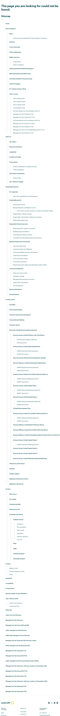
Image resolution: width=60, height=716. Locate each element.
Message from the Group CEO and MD (17, 621)
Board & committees (15, 143)
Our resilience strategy (16, 178)
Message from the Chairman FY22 (23, 110)
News (11, 30)
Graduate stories (18, 515)
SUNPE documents (22, 378)
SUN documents (22, 339)
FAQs (14, 539)
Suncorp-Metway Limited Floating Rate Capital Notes (29, 359)
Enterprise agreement (19, 242)
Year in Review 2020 (19, 97)
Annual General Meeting (16, 316)
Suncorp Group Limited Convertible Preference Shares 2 (30, 409)
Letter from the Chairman (13, 611)
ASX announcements (15, 306)
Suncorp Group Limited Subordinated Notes (26, 342)
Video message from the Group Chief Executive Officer (22, 657)
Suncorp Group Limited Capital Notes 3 (25, 436)
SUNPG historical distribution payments (28, 397)
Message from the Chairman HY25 (16, 687)
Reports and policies (15, 285)
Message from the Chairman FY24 (23, 123)
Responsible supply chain (20, 216)
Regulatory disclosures (16, 480)
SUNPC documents (22, 417)
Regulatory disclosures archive (18, 475)
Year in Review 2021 (19, 94)
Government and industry (20, 278)
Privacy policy (10, 584)
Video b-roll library (18, 61)
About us (8, 133)
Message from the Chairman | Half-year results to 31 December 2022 (26, 677)
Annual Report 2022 (19, 104)
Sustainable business (12, 183)
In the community (14, 43)
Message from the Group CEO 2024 (24, 119)
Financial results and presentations (20, 311)
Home (7, 19)
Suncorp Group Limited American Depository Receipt (29, 354)
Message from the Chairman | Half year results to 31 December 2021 (26, 662)
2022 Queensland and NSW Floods (20, 70)
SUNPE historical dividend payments (28, 375)
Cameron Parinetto (22, 532)
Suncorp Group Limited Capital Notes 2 (25, 393)
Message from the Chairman (14, 616)
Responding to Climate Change (22, 210)
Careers (8, 485)
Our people (12, 495)
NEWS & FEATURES (4, 705)
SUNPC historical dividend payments (28, 414)
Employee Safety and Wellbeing (22, 245)
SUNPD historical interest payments (27, 347)
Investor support (14, 470)
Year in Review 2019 (12, 595)
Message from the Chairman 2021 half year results (21, 636)
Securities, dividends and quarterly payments (23, 326)
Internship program (19, 555)
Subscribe (9, 606)
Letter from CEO (14, 602)
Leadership (12, 148)
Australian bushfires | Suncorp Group (20, 75)
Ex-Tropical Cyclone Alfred (17, 85)
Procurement (13, 158)
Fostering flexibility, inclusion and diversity (25, 248)
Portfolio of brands (15, 153)
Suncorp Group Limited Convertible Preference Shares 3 (30, 370)
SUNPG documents (23, 400)
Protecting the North (19, 200)
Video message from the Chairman (16, 626)
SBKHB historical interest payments (27, 363)
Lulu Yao (19, 536)
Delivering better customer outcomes (24, 224)
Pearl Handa (20, 526)
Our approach (13, 188)
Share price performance (17, 459)
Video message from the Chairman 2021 (18, 641)
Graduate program (18, 549)
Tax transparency (18, 281)
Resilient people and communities (19, 237)
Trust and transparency (16, 264)
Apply (15, 544)
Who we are (13, 490)
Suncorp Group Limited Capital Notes (24, 382)
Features (12, 38)
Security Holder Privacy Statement (16, 589)
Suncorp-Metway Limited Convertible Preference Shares (30, 426)
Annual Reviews (14, 290)
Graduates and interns (16, 510)
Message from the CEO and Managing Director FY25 (28, 126)
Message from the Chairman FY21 (16, 647)
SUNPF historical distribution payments (28, 386)
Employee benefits (15, 500)
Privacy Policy (17, 174)
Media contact (13, 564)
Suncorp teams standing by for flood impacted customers (30, 34)
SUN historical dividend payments (27, 336)
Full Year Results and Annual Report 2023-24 (26, 116)
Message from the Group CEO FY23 (23, 113)
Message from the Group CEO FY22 (16, 667)
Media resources (14, 53)
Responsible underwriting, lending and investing (27, 213)
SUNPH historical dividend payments (28, 440)
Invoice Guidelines (18, 166)
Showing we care (14, 505)
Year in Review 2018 (19, 101)
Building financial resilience (21, 227)
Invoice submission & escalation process (25, 162)
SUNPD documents (22, 350)
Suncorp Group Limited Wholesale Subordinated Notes (30, 454)
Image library (17, 58)
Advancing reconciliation (20, 251)
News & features (11, 25)
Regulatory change (18, 272)
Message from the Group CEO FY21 (16, 652)
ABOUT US (23, 704)
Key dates (12, 301)
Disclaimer (9, 574)
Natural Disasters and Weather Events (24, 204)
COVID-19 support (14, 80)
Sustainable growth (15, 196)
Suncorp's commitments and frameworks (25, 192)
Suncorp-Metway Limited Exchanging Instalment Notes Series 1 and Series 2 (36, 431)
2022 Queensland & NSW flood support (21, 64)
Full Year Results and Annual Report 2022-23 (26, 107)
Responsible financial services (18, 220)
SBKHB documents (23, 366)
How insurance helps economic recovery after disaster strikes (35, 207)
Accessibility (9, 579)
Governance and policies (16, 169)
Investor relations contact (16, 567)
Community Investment (20, 258)
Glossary (12, 465)
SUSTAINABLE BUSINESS (44, 705)
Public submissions (15, 48)
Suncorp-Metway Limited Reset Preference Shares (28, 421)
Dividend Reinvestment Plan (21, 404)
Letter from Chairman (15, 599)
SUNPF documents (22, 389)
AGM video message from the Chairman (18, 631)
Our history (12, 138)
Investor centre (10, 295)
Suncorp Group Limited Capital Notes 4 (25, 444)
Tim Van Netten (21, 523)
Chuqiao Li (20, 520)
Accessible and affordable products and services (27, 234)
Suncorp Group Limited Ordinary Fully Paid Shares (28, 331)
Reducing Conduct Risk (20, 269)
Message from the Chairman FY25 (23, 129)
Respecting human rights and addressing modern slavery (30, 261)
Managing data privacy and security (23, 275)
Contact (8, 560)
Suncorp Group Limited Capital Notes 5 (25, 449)
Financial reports (14, 321)
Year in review (13, 90)
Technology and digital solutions (22, 231)
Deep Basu (20, 529)
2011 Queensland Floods (20, 254)
